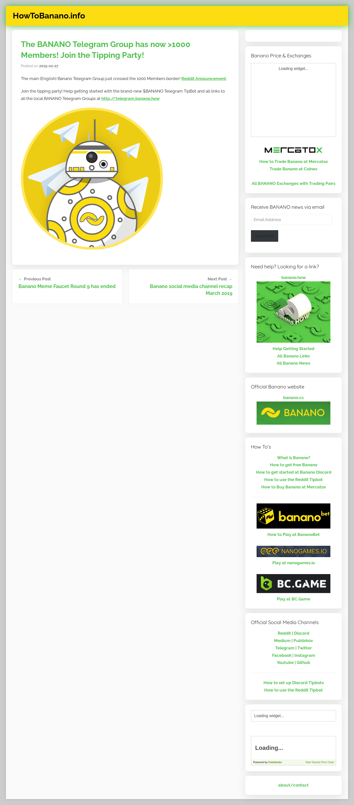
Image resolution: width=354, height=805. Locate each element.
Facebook (282, 655)
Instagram (304, 655)
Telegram (284, 647)
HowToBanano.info (49, 15)
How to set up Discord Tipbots (293, 682)
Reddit (284, 633)
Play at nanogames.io (293, 562)
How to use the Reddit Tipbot (293, 479)
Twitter (304, 647)
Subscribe (264, 235)
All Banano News (293, 363)
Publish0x (303, 640)
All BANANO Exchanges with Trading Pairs (293, 183)
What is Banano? (293, 457)
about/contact (293, 785)
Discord (301, 633)
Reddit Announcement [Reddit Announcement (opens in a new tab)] (203, 78)
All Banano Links (293, 356)
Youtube (285, 662)
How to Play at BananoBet (293, 534)
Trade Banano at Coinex (293, 168)
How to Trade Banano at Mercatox (293, 161)
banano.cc (293, 397)
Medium (282, 640)
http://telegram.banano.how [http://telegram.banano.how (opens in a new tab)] (130, 98)
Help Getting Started (293, 348)
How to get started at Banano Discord (293, 472)
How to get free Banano (293, 464)
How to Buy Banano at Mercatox (293, 486)
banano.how (293, 277)
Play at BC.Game (293, 598)
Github (303, 662)
